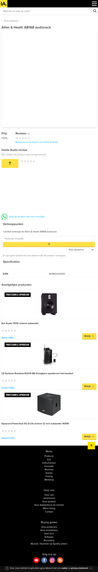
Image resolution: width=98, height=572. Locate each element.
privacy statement (79, 568)
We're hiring (49, 508)
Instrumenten (49, 462)
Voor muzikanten (49, 530)
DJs (49, 459)
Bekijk (87, 336)
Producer (49, 456)
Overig (49, 476)
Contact (49, 511)
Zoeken (95, 11)
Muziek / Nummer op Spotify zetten (49, 543)
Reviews (49, 469)
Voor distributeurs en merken (49, 504)
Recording (49, 540)
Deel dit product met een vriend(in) (27, 216)
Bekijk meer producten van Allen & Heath (36, 142)
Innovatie (49, 466)
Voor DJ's (49, 533)
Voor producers (49, 526)
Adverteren (49, 498)
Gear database (11, 20)
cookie (64, 568)
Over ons (49, 494)
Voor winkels (49, 501)
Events (49, 472)
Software (49, 537)
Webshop (49, 479)
